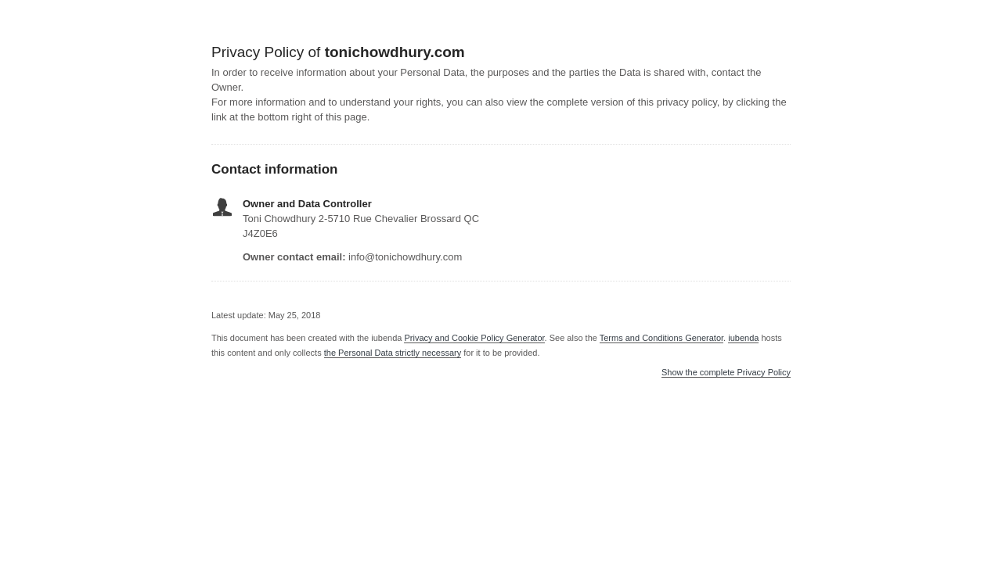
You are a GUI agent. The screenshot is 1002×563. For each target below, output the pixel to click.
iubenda (743, 337)
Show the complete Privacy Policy (726, 372)
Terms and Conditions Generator (661, 337)
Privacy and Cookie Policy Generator (474, 337)
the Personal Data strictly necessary (392, 352)
